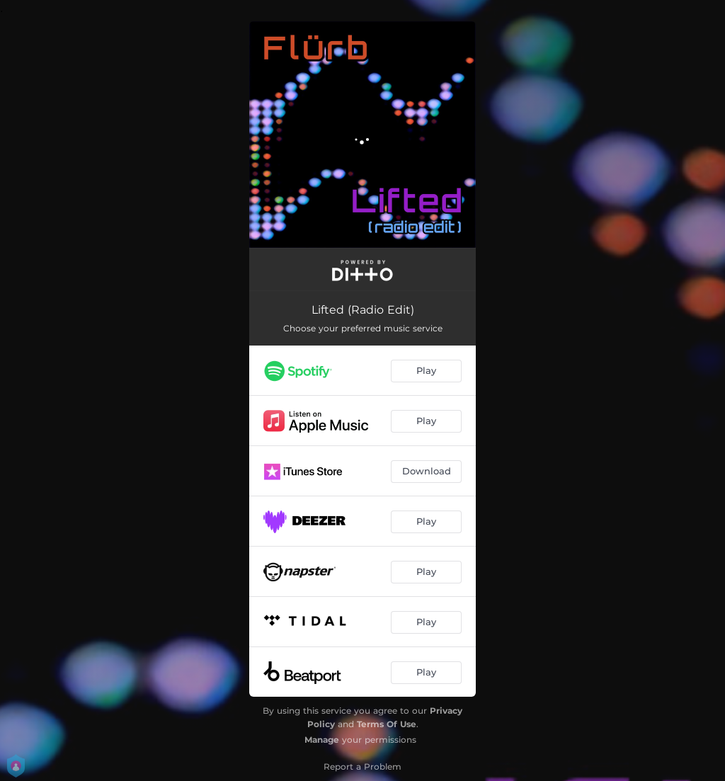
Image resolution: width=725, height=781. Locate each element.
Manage (321, 739)
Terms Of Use (386, 724)
